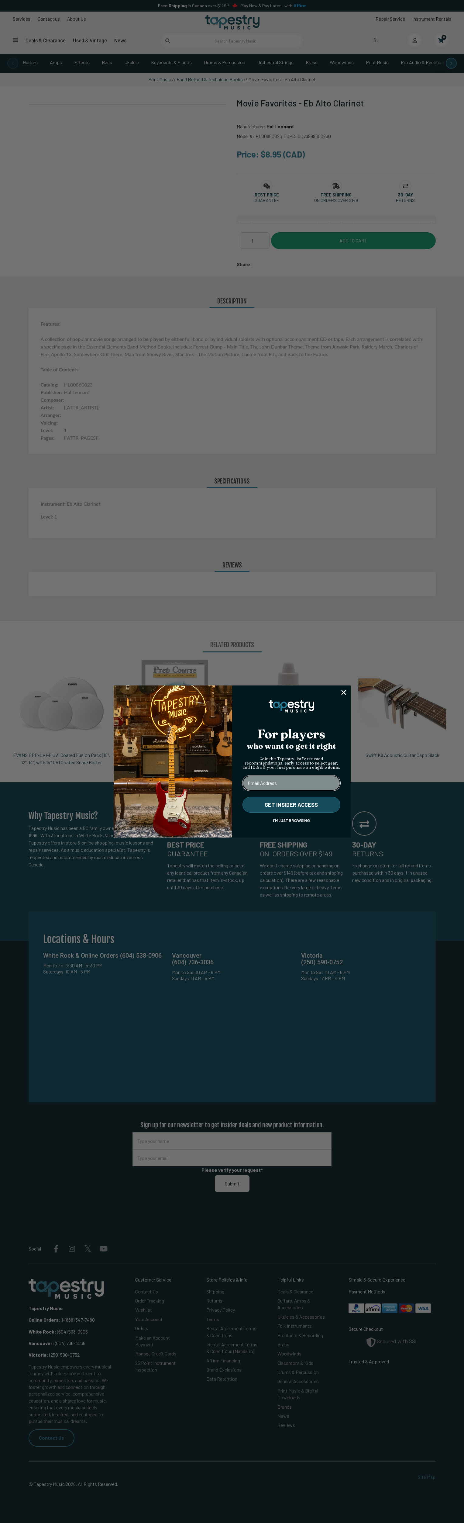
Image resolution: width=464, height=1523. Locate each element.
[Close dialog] (343, 692)
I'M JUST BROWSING (291, 820)
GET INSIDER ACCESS (291, 804)
